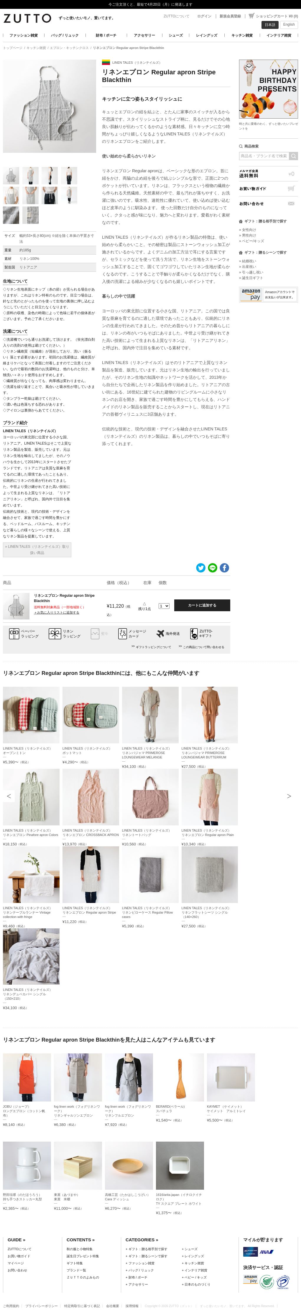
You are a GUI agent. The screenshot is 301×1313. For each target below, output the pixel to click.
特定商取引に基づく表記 (82, 1306)
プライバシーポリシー (41, 1306)
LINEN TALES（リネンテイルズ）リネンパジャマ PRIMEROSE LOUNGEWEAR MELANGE (147, 753)
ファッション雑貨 (23, 35)
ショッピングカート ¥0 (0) (277, 16)
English (289, 24)
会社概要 (112, 1306)
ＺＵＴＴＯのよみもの (83, 1277)
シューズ (176, 35)
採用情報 (132, 1306)
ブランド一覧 (76, 1270)
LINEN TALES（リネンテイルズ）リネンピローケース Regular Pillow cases (147, 912)
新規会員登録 (230, 16)
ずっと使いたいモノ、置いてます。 (87, 18)
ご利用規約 (11, 1306)
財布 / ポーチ (106, 35)
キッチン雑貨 (242, 35)
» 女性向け (247, 230)
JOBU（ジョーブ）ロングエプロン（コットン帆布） (24, 1111)
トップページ (12, 48)
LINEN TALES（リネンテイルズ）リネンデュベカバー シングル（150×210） (27, 994)
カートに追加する (202, 605)
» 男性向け (247, 235)
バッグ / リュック (65, 35)
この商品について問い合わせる (203, 647)
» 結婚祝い (247, 261)
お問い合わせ (268, 203)
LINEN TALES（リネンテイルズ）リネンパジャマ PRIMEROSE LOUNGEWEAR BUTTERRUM (206, 753)
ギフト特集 (75, 1263)
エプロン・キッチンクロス (69, 48)
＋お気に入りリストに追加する (56, 612)
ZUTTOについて (177, 16)
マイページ (16, 1263)
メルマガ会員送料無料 (268, 173)
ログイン (204, 16)
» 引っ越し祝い (251, 272)
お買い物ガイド (268, 188)
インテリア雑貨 (279, 35)
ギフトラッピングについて (153, 647)
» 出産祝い (247, 267)
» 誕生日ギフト (251, 278)
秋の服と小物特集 (80, 1249)
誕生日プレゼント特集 (83, 1256)
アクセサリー (144, 35)
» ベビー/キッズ (251, 241)
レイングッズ (206, 35)
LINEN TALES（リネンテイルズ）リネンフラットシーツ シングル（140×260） (206, 912)
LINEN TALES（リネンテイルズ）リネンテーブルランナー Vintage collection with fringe (27, 912)
